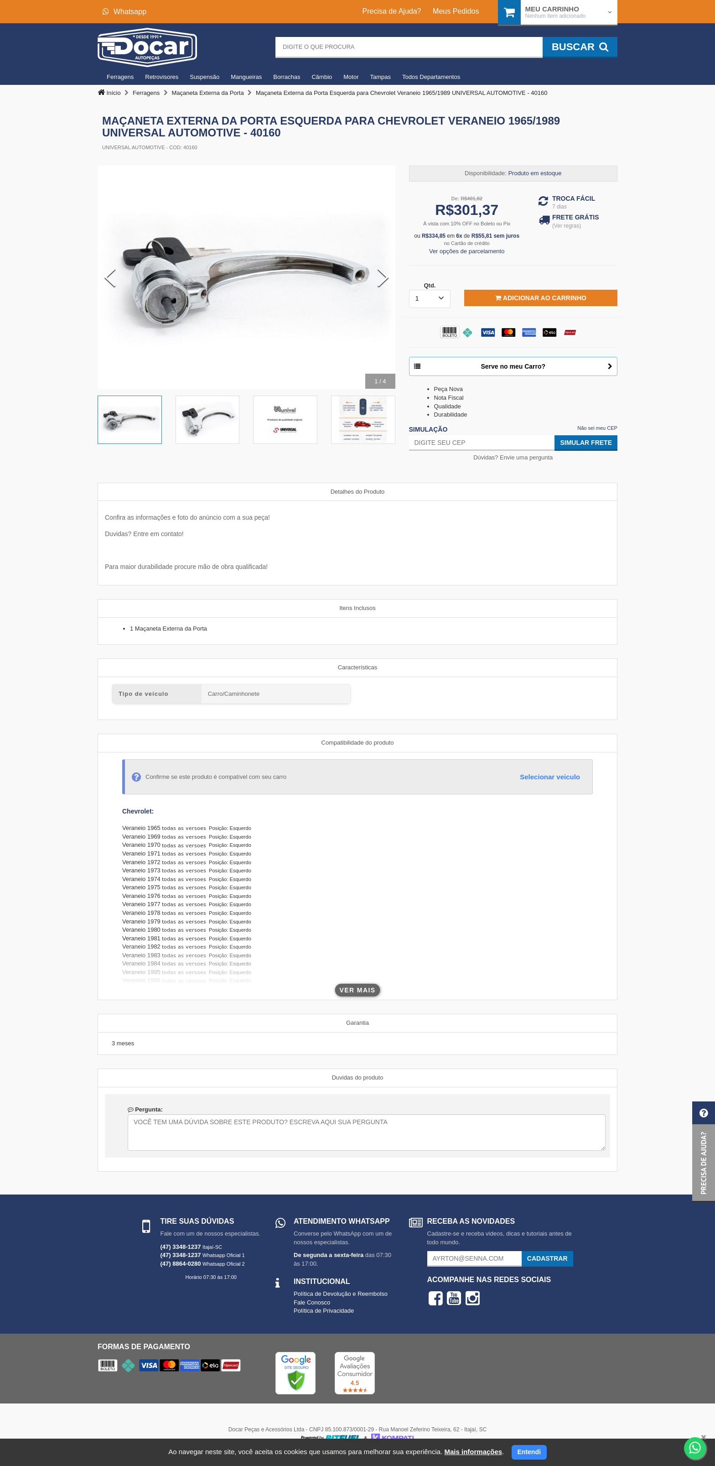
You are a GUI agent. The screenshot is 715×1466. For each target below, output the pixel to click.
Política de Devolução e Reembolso (341, 1293)
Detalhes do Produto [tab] (358, 491)
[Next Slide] (383, 277)
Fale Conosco (312, 1302)
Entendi (529, 1452)
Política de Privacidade (324, 1310)
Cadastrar (547, 1258)
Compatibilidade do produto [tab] (357, 742)
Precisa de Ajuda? (392, 11)
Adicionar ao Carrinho (540, 298)
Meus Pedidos (456, 11)
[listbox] (430, 299)
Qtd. (429, 285)
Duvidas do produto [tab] (357, 1077)
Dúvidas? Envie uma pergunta (513, 457)
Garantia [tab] (357, 1022)
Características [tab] (358, 667)
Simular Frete (586, 442)
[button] (703, 1151)
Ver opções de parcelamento (467, 251)
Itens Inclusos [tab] (357, 608)
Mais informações (473, 1452)
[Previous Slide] (110, 277)
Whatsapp (124, 12)
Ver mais (358, 990)
